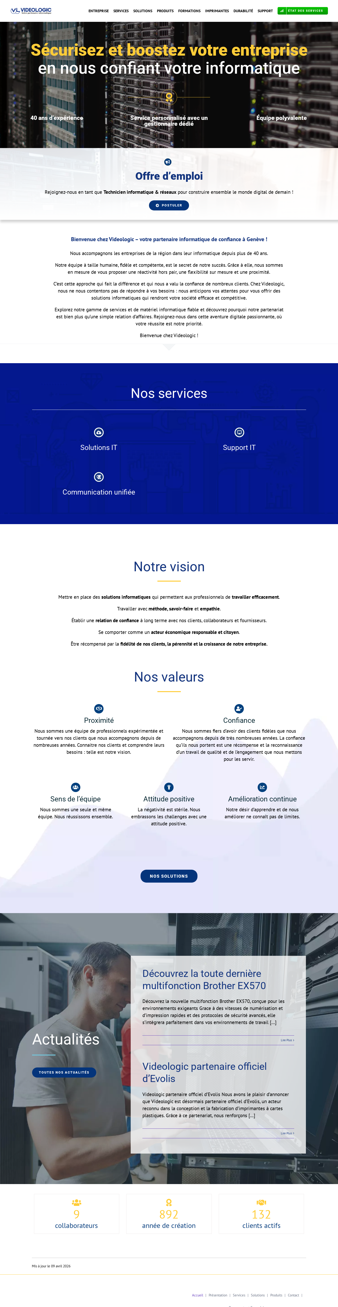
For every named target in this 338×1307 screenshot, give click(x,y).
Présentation (218, 1295)
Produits (276, 1295)
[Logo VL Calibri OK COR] (31, 10)
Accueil (197, 1295)
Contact (293, 1295)
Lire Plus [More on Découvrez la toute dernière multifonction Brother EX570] (286, 1040)
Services (239, 1295)
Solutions (258, 1295)
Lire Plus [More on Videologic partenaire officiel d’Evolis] (286, 1133)
